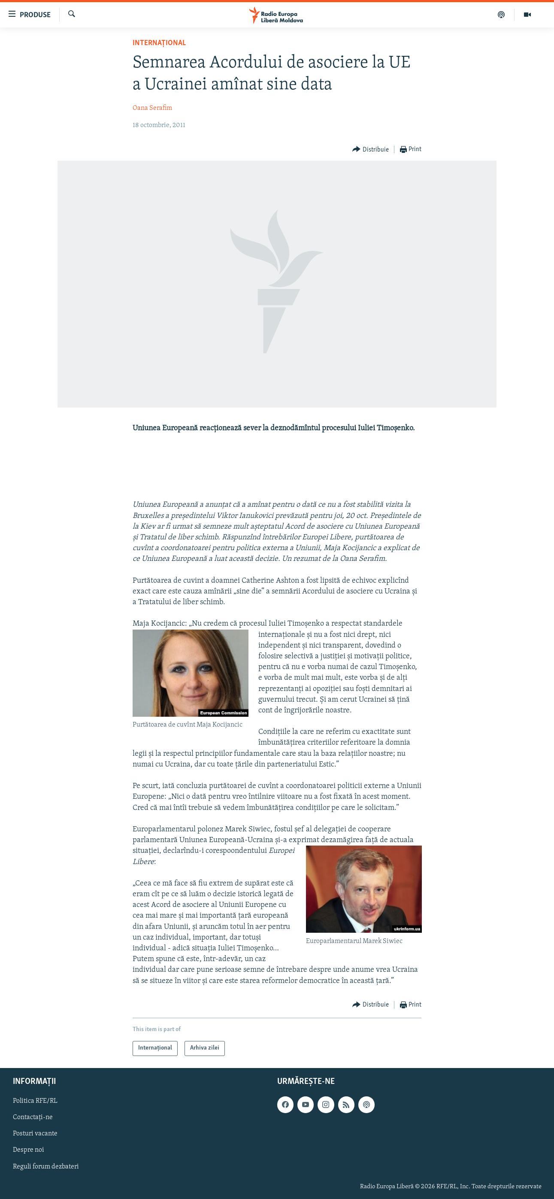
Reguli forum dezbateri (46, 1166)
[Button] (370, 149)
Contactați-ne (33, 1117)
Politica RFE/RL (35, 1101)
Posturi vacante (35, 1133)
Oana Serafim (152, 108)
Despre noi (28, 1150)
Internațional (159, 43)
